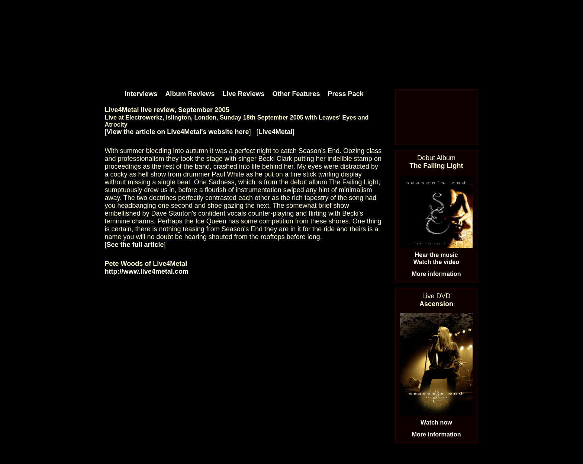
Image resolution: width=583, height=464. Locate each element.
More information (436, 273)
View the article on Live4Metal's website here (178, 132)
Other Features (296, 94)
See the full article (135, 244)
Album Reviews (190, 94)
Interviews (141, 94)
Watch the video (436, 261)
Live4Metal (275, 132)
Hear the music (436, 254)
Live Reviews (243, 94)
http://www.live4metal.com (147, 271)
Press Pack (346, 94)
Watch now (436, 422)
